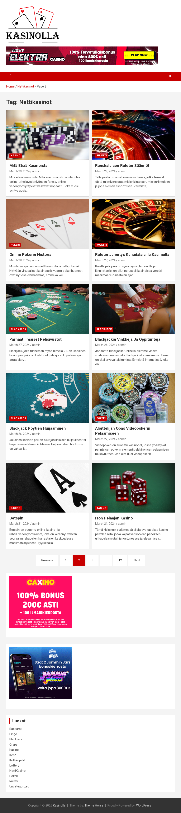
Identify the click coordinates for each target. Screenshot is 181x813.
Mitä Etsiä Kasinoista (28, 165)
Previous (47, 560)
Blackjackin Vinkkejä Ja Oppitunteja (127, 339)
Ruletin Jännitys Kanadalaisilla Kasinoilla (132, 254)
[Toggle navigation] (10, 76)
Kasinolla (59, 805)
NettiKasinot (17, 771)
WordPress (143, 805)
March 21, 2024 (19, 523)
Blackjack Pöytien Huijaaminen (37, 428)
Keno (12, 755)
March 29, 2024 (19, 171)
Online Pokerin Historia (30, 254)
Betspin (16, 518)
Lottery (14, 765)
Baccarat (15, 729)
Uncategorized (19, 786)
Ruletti (101, 155)
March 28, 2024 (105, 171)
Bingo (13, 734)
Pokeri (15, 244)
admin (36, 171)
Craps (13, 744)
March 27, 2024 (105, 260)
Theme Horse (94, 805)
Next (137, 560)
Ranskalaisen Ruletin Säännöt (122, 165)
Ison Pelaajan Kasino (114, 518)
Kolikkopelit (17, 760)
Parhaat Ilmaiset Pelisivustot (35, 339)
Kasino (15, 155)
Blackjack (18, 329)
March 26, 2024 (105, 345)
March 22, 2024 (105, 439)
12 (120, 560)
